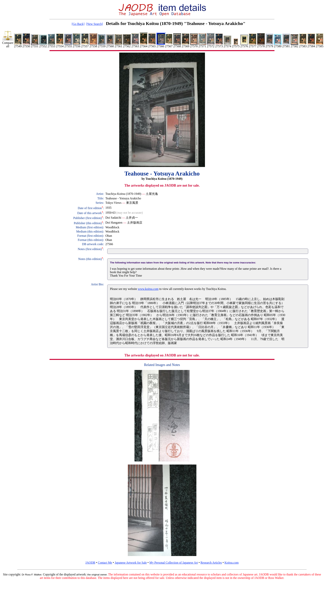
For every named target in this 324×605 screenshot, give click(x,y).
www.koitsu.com (148, 288)
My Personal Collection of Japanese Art (173, 562)
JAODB (90, 562)
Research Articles (211, 562)
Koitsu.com (231, 562)
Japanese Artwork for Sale (131, 562)
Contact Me (105, 562)
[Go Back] (78, 24)
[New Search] (94, 24)
